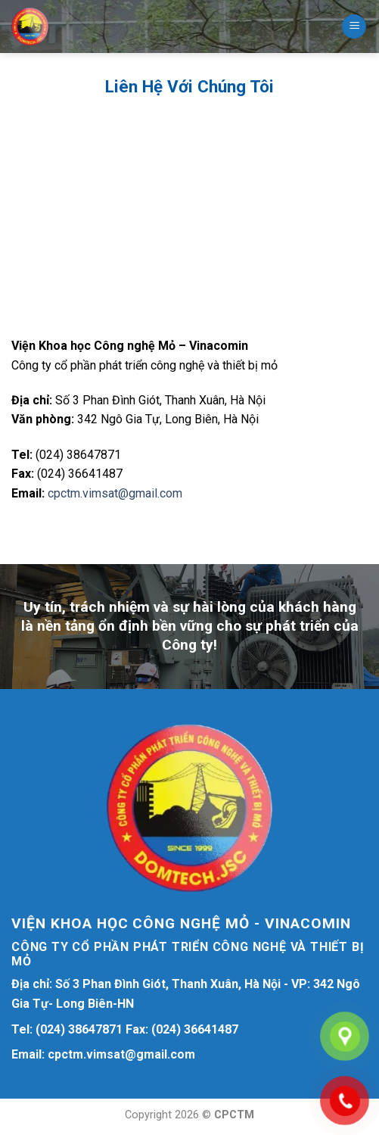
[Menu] (354, 26)
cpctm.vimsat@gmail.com (115, 493)
